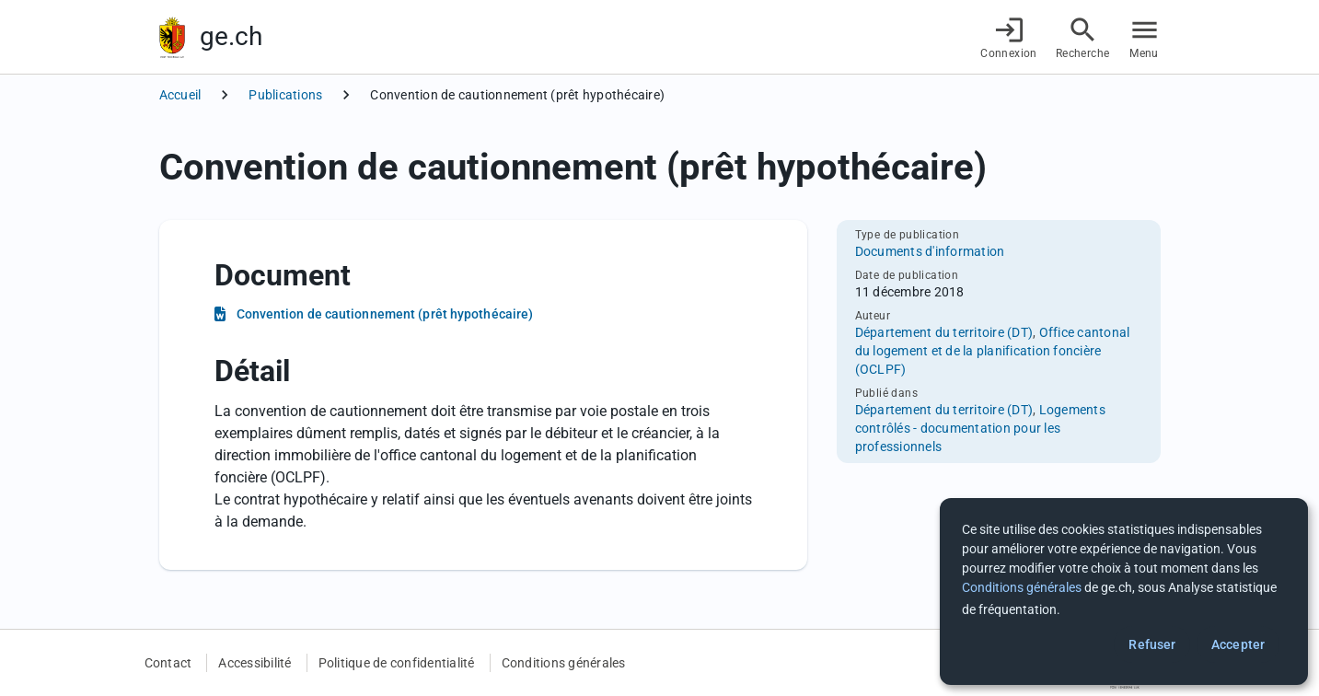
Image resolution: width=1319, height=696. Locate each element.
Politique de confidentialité (396, 662)
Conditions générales (564, 662)
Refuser (1151, 644)
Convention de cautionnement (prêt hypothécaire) (385, 314)
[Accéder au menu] (1144, 37)
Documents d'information (930, 251)
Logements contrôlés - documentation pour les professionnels (980, 428)
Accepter (1238, 644)
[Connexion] (1008, 37)
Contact (168, 662)
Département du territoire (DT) (944, 332)
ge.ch (231, 36)
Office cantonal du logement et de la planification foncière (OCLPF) (992, 351)
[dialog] (1124, 591)
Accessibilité (254, 662)
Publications (285, 94)
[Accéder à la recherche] (1083, 37)
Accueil (180, 94)
